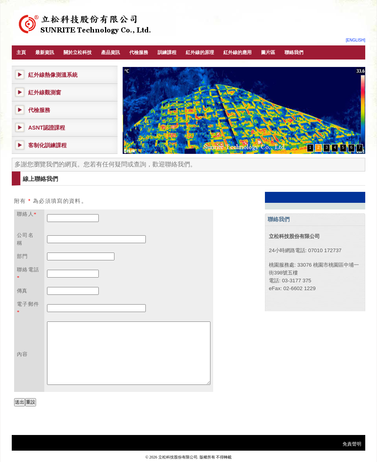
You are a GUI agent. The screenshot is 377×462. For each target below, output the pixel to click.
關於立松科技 (77, 52)
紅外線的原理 (200, 52)
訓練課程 (167, 52)
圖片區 (268, 52)
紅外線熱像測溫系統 (53, 75)
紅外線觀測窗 (44, 92)
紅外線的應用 (237, 52)
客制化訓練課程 (47, 145)
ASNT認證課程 (46, 128)
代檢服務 (138, 52)
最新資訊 (44, 52)
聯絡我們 (294, 52)
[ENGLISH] (355, 40)
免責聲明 (352, 444)
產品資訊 (110, 52)
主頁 (21, 52)
